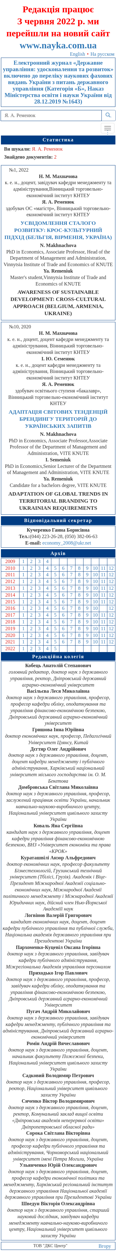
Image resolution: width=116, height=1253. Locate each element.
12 (111, 568)
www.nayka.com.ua (58, 45)
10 (95, 568)
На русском (102, 54)
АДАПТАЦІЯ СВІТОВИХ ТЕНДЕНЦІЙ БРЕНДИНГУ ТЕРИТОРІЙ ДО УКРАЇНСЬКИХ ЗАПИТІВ (58, 419)
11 (103, 568)
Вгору (104, 1246)
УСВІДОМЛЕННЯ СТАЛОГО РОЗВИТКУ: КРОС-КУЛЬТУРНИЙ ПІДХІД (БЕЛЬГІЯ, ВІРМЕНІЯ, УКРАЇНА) (58, 230)
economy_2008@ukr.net (66, 542)
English (77, 54)
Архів (58, 553)
